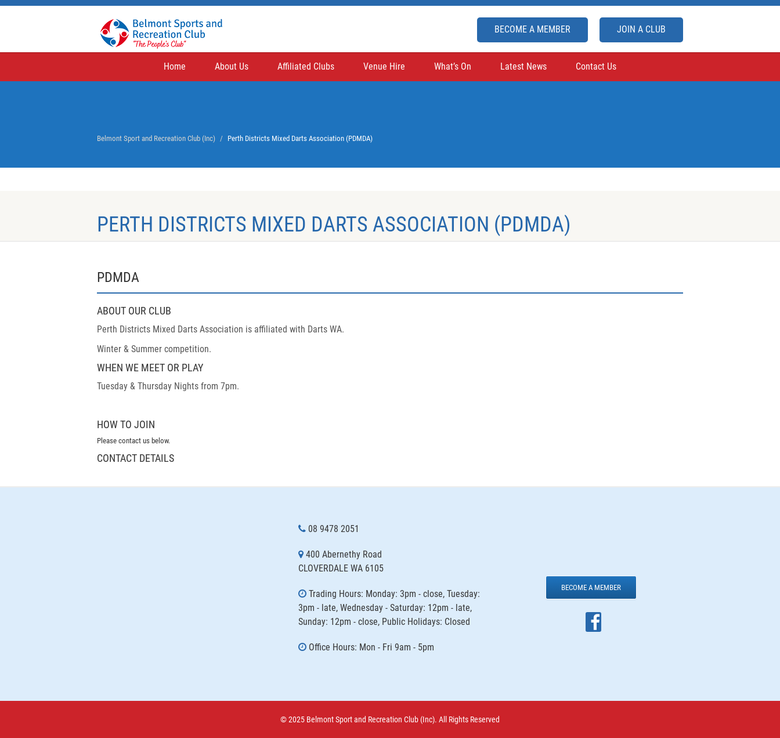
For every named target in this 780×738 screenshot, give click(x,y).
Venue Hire (384, 66)
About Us (231, 66)
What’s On (452, 66)
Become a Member (532, 29)
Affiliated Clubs (305, 66)
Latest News (523, 66)
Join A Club (641, 29)
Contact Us (596, 66)
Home (175, 66)
